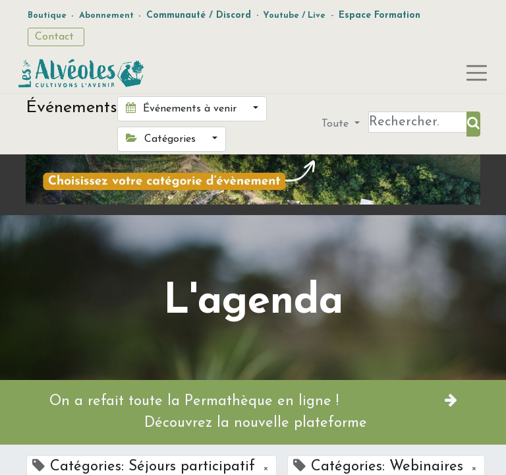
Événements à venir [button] (183, 108)
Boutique (47, 15)
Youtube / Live (294, 15)
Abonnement (106, 15)
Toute (337, 124)
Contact (56, 37)
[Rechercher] (473, 124)
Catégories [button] (162, 138)
